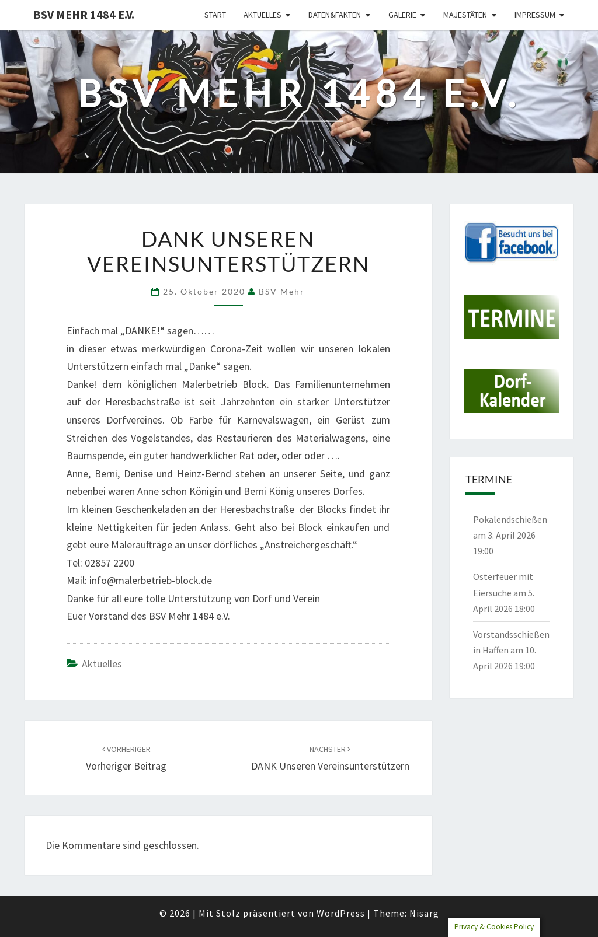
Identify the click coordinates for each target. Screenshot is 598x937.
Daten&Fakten (334, 14)
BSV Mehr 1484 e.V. (83, 14)
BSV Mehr (282, 291)
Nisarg (424, 913)
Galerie (402, 14)
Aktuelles (262, 14)
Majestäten (465, 14)
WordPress (341, 913)
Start (215, 14)
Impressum (534, 14)
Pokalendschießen (510, 519)
